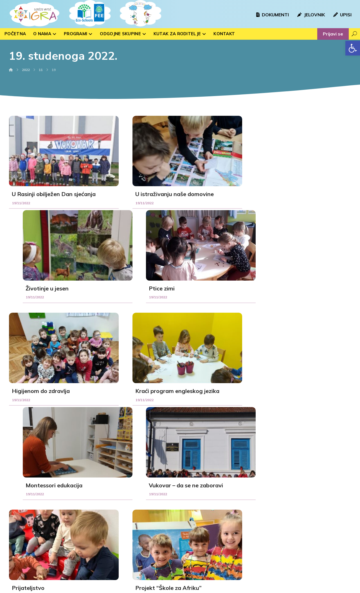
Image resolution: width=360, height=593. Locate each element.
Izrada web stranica (95, 587)
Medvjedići (105, 530)
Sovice (102, 503)
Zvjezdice (104, 548)
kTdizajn (126, 587)
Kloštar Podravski (205, 521)
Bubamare (105, 512)
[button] (352, 48)
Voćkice (103, 521)
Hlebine (197, 512)
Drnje (195, 548)
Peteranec (199, 539)
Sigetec (196, 530)
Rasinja (196, 503)
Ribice (101, 539)
